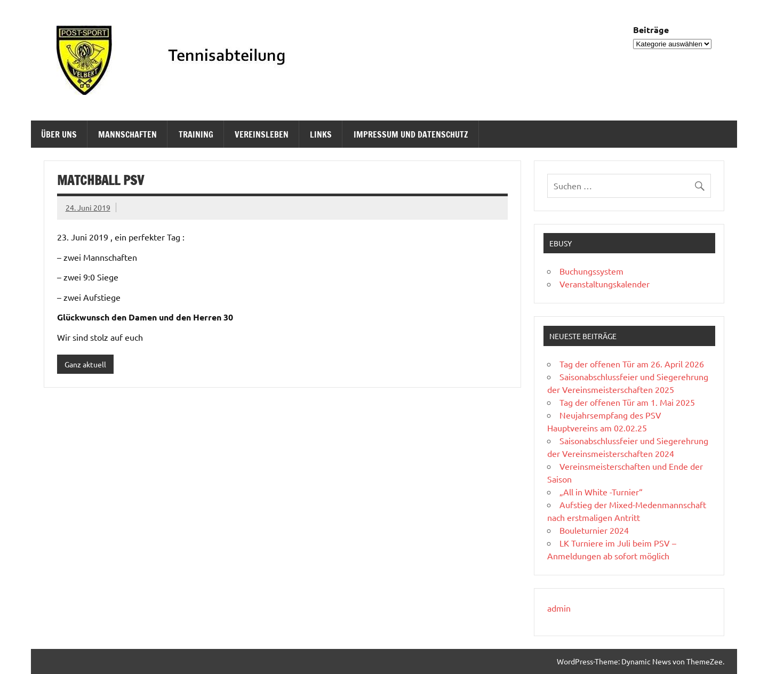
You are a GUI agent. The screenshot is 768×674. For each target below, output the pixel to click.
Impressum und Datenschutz (411, 134)
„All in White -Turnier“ (601, 491)
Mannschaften (127, 134)
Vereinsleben (262, 134)
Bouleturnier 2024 (594, 530)
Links (321, 134)
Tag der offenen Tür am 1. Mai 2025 (627, 402)
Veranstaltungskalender (604, 283)
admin (559, 608)
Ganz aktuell (85, 364)
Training (196, 134)
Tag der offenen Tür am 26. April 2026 (631, 363)
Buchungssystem (591, 271)
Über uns (59, 134)
